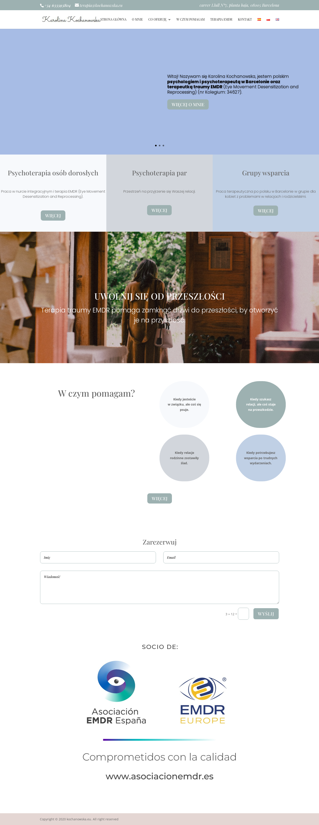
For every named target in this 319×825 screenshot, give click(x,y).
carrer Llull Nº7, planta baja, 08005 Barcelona (239, 5)
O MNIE (137, 20)
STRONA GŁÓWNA (113, 20)
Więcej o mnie (254, 104)
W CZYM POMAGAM (191, 20)
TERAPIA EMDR (221, 20)
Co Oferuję (157, 20)
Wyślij (266, 614)
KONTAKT (245, 20)
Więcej (53, 215)
